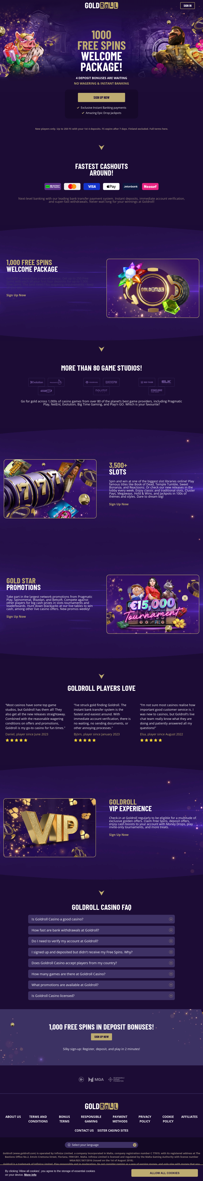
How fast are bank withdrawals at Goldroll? (65, 930)
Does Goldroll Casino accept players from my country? (74, 962)
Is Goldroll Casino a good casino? (57, 919)
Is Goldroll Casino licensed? (53, 995)
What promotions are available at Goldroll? (65, 984)
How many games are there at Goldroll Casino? (68, 973)
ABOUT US (13, 1117)
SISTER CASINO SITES (112, 1130)
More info (30, 1174)
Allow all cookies (179, 1173)
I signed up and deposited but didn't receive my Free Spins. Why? (82, 952)
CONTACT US (84, 1130)
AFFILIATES (189, 1117)
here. (165, 128)
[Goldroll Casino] (101, 6)
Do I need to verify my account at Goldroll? (65, 941)
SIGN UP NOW (101, 97)
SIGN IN (187, 5)
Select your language (83, 1145)
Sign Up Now (16, 295)
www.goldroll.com (24, 1153)
